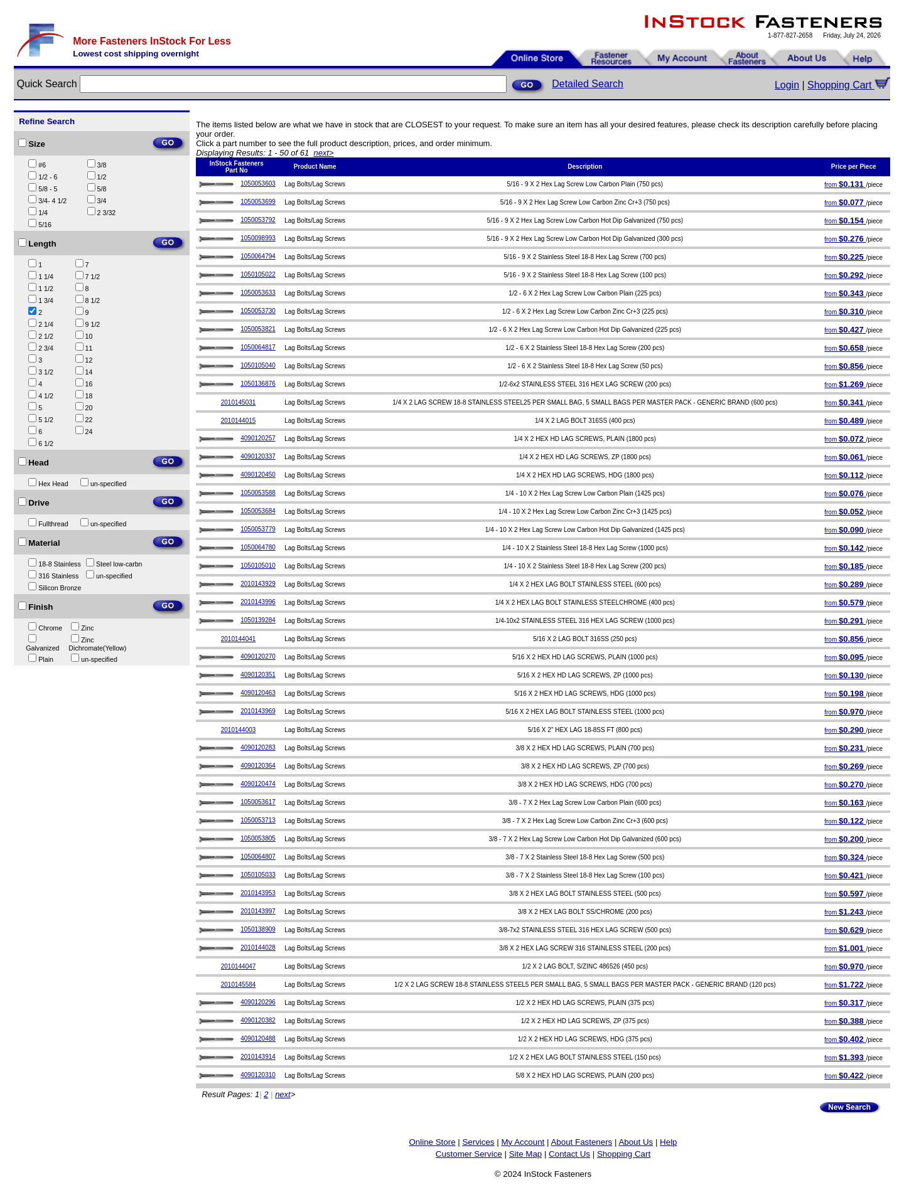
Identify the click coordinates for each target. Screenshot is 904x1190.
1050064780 (258, 547)
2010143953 (258, 893)
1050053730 (258, 310)
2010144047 (238, 966)
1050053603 (258, 183)
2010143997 (258, 911)
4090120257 (258, 438)
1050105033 (258, 874)
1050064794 (258, 256)
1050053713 (258, 820)
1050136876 (258, 383)
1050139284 (258, 620)
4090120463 (258, 692)
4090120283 (258, 747)
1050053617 (258, 802)
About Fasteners (581, 1142)
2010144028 (258, 947)
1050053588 (258, 492)
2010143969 (258, 711)
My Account (522, 1142)
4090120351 (258, 674)
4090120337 (258, 456)
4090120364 (258, 765)
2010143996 (258, 601)
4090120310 (258, 1074)
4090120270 (258, 656)
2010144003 (238, 729)
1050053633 (258, 292)
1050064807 (258, 856)
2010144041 (238, 638)
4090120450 (258, 474)
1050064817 (258, 347)
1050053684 (258, 510)
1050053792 (258, 219)
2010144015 (238, 420)
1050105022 (258, 274)
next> (323, 152)
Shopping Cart (848, 85)
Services (478, 1142)
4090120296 (258, 1002)
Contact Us (569, 1154)
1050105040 (258, 365)
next (283, 1094)
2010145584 (238, 984)
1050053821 (258, 329)
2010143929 (258, 583)
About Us (635, 1142)
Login (787, 85)
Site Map (525, 1154)
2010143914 (258, 1056)
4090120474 (258, 783)
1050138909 (258, 929)
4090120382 (258, 1020)
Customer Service (469, 1154)
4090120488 (258, 1038)
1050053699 (258, 201)
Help (668, 1142)
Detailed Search (587, 83)
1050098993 (258, 238)
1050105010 (258, 565)
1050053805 (258, 838)
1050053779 (258, 529)
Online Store (432, 1142)
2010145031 (238, 402)
